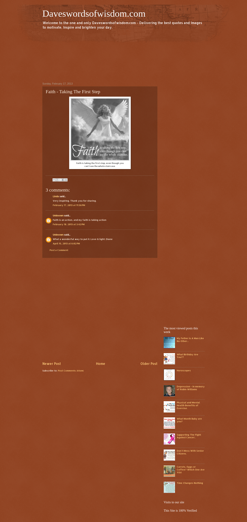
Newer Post (51, 364)
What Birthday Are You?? (187, 356)
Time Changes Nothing (190, 482)
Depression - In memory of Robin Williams (191, 388)
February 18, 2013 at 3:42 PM (69, 224)
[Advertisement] (123, 56)
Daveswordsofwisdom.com (94, 13)
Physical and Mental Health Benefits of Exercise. (188, 405)
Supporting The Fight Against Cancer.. (189, 436)
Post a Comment (59, 250)
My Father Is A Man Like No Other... (190, 340)
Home (100, 364)
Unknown (58, 215)
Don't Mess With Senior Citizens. (190, 452)
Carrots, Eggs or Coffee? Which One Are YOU (191, 469)
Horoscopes (184, 370)
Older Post (148, 364)
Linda (56, 196)
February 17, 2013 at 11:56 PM (69, 205)
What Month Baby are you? (189, 420)
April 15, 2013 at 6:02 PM (66, 243)
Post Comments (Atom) (71, 370)
